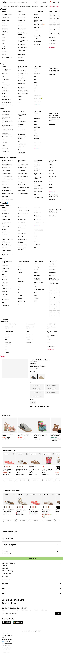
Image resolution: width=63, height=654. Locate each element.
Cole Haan (36, 79)
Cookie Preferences (6, 652)
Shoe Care (20, 236)
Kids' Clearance (51, 324)
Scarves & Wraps (22, 233)
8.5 (51, 26)
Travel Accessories (22, 245)
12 (54, 33)
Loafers (4, 40)
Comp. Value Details (6, 645)
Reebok (51, 185)
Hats (19, 230)
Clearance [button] (52, 6)
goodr (35, 241)
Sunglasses (20, 242)
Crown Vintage (53, 270)
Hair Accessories (22, 228)
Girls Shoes (21, 111)
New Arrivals (37, 39)
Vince (35, 301)
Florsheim (36, 85)
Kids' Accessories (39, 223)
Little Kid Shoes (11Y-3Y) (7, 122)
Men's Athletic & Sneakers (22, 161)
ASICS (51, 167)
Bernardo (36, 270)
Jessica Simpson (6, 288)
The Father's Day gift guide (54, 82)
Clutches (4, 216)
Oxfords (20, 99)
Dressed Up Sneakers (23, 90)
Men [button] (9, 6)
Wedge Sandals (21, 29)
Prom (19, 102)
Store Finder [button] (5, 576)
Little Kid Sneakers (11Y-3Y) (38, 178)
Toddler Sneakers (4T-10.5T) (39, 173)
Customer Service (7, 579)
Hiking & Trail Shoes (7, 176)
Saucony (20, 295)
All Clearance (50, 347)
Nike (35, 88)
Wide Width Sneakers (7, 199)
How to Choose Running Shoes (53, 195)
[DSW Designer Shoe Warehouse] (5, 2)
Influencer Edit (37, 36)
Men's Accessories (39, 220)
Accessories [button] (35, 6)
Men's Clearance (30, 324)
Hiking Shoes (5, 90)
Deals (57, 6)
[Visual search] (35, 2)
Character (4, 142)
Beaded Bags (5, 213)
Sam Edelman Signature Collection (54, 279)
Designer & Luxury (22, 219)
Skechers (36, 136)
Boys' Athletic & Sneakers (38, 169)
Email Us (4, 565)
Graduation (36, 33)
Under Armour (21, 301)
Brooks (35, 76)
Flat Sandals (21, 23)
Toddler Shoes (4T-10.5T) (6, 117)
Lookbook (46, 6)
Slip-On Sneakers (22, 47)
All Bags (4, 208)
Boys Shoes (21, 134)
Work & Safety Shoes (7, 57)
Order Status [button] (5, 568)
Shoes (4, 11)
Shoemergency (37, 41)
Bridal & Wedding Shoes (38, 20)
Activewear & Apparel (23, 210)
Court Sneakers (22, 37)
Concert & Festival (38, 27)
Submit (58, 613)
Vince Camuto (5, 305)
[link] (9, 435)
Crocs (35, 82)
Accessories (37, 95)
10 (51, 29)
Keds (19, 275)
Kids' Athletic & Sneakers (38, 161)
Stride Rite (36, 138)
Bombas (36, 238)
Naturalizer (5, 294)
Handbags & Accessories (8, 343)
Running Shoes (21, 44)
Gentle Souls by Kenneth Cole (37, 279)
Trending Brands (38, 230)
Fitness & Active (22, 225)
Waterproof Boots (6, 99)
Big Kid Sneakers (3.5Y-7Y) (38, 182)
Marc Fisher (5, 291)
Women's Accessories (37, 216)
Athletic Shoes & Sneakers (22, 33)
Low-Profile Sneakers (7, 179)
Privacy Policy (5, 633)
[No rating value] (33, 368)
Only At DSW (53, 261)
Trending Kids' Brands (38, 112)
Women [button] (5, 6)
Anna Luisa (52, 264)
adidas (35, 71)
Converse (36, 121)
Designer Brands (38, 261)
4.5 (54, 15)
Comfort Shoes (5, 26)
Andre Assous (37, 264)
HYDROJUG (37, 244)
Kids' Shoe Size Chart (7, 130)
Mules (3, 43)
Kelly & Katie (52, 272)
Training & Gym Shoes (7, 193)
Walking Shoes (21, 50)
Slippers (4, 51)
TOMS (3, 302)
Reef (35, 91)
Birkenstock (37, 73)
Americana (36, 14)
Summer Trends (37, 44)
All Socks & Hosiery (7, 239)
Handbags (20, 57)
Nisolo (35, 292)
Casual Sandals (22, 14)
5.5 (51, 18)
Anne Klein (5, 265)
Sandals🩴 (28, 6)
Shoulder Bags (5, 232)
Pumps (3, 46)
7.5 (54, 22)
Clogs (3, 23)
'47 (34, 233)
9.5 (58, 26)
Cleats (3, 145)
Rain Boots (5, 148)
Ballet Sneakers (6, 167)
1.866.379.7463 (6, 573)
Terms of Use (4, 637)
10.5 (54, 29)
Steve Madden (5, 300)
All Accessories (22, 208)
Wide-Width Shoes (6, 102)
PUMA (50, 182)
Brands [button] (41, 6)
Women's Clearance (10, 324)
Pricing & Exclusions (6, 647)
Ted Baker (36, 298)
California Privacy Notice (7, 635)
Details (45, 610)
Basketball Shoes (22, 167)
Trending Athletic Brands (54, 161)
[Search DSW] (23, 2)
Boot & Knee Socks (7, 245)
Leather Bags (5, 226)
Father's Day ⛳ (38, 98)
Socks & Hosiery (22, 60)
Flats (3, 34)
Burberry (36, 272)
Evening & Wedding (22, 222)
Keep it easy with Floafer (53, 127)
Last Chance (50, 350)
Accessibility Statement (7, 643)
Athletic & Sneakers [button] (20, 6)
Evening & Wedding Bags (7, 222)
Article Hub (36, 17)
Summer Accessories (37, 211)
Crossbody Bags (6, 219)
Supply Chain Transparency (7, 639)
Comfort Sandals (22, 17)
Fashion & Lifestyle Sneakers (22, 40)
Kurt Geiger (36, 287)
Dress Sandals (21, 20)
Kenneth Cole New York (38, 283)
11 (58, 29)
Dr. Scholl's (5, 280)
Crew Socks (5, 247)
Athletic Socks (5, 242)
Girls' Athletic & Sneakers (37, 165)
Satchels (4, 229)
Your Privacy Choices (8, 641)
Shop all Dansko (34, 361)
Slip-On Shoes (21, 130)
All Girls (49, 342)
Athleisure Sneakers (7, 164)
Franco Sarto (5, 282)
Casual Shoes (5, 20)
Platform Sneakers (6, 182)
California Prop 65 (5, 650)
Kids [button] (12, 6)
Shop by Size (6, 111)
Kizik (19, 278)
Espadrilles (5, 31)
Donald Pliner (37, 275)
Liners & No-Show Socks (6, 251)
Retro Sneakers (6, 185)
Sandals (4, 49)
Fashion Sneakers (6, 173)
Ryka (19, 292)
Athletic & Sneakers (7, 14)
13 (58, 33)
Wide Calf (52, 43)
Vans (19, 304)
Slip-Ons (4, 96)
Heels (3, 37)
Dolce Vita (4, 277)
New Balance (37, 127)
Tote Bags (4, 235)
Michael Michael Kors (39, 289)
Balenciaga (36, 267)
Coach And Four (53, 267)
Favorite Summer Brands (7, 262)
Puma (35, 133)
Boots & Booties (6, 17)
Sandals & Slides (30, 342)
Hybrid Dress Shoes (23, 93)
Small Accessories (22, 239)
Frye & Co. (4, 285)
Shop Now (52, 87)
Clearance (52, 48)
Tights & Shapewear (7, 255)
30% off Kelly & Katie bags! (55, 224)
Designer (36, 30)
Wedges (4, 54)
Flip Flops (20, 26)
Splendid (36, 295)
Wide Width (52, 40)
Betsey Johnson (6, 268)
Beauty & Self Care (22, 213)
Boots (3, 76)
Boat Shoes (5, 73)
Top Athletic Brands (23, 261)
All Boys (49, 339)
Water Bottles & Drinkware (22, 248)
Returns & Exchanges (8, 571)
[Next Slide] (59, 431)
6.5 (58, 18)
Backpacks (5, 210)
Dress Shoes (5, 29)
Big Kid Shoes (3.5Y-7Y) (7, 126)
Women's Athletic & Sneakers (7, 161)
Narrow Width (53, 37)
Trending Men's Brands (38, 67)
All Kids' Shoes (6, 134)
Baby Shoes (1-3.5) (7, 114)
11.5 (51, 33)
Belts (19, 216)
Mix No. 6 (51, 275)
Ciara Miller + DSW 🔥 (39, 24)
